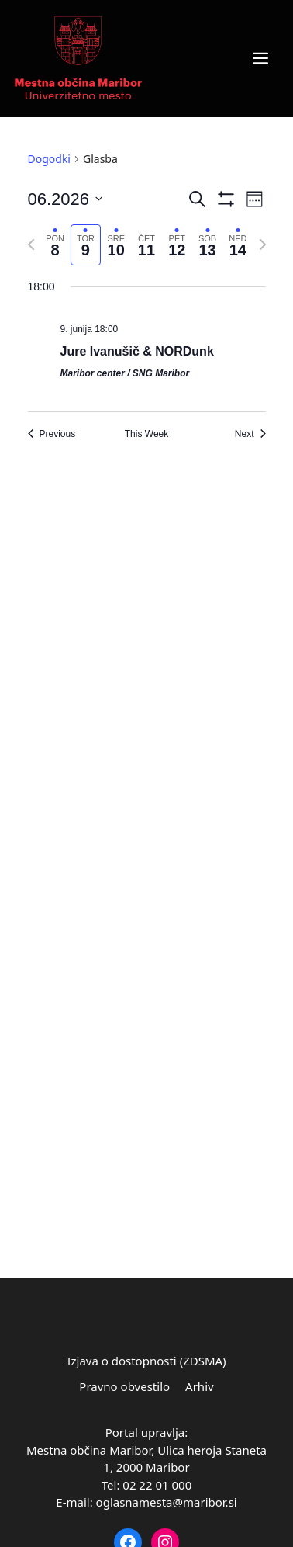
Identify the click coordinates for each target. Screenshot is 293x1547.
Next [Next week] (250, 433)
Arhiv (199, 1386)
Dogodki (49, 158)
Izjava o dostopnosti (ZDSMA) (146, 1360)
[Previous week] (31, 244)
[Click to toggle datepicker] (65, 199)
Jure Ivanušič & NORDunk (137, 351)
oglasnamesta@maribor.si (166, 1502)
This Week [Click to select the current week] (146, 433)
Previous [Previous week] (52, 433)
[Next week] (262, 244)
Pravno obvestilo (124, 1386)
